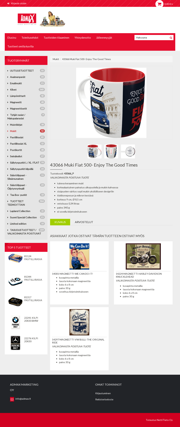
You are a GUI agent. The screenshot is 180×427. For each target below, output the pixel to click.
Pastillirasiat (15, 137)
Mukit (11, 131)
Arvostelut (84, 222)
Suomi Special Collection (22, 217)
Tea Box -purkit (17, 194)
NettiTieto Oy (165, 419)
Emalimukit (14, 83)
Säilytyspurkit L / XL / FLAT (23, 162)
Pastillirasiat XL (17, 143)
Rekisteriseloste (104, 399)
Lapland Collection (18, 211)
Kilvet (12, 89)
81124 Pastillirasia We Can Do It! (33, 259)
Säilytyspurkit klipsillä (20, 168)
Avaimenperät (16, 76)
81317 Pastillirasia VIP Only (33, 300)
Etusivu (11, 37)
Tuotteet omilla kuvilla (20, 46)
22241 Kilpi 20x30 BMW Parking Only (33, 320)
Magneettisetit (17, 108)
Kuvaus (60, 222)
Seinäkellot (14, 156)
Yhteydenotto (83, 37)
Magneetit (14, 102)
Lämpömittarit (16, 95)
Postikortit (14, 149)
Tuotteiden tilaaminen (56, 37)
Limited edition (16, 223)
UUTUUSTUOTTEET (20, 70)
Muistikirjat (14, 124)
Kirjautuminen (103, 393)
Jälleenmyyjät (104, 37)
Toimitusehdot (29, 37)
